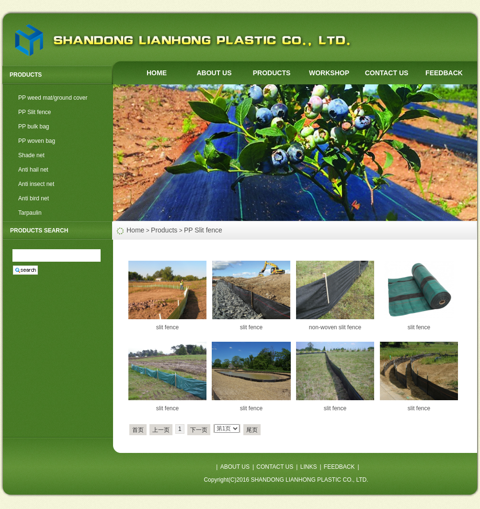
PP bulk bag (33, 126)
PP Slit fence (34, 112)
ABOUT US (213, 73)
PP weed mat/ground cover (53, 97)
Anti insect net (36, 184)
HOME (157, 73)
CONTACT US (387, 73)
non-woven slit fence (335, 327)
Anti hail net (33, 169)
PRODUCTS (272, 73)
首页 (138, 430)
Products (164, 230)
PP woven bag (36, 141)
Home (135, 230)
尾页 (252, 430)
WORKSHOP (329, 73)
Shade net (31, 155)
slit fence (167, 327)
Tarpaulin (30, 212)
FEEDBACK (444, 73)
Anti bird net (33, 198)
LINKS (308, 466)
